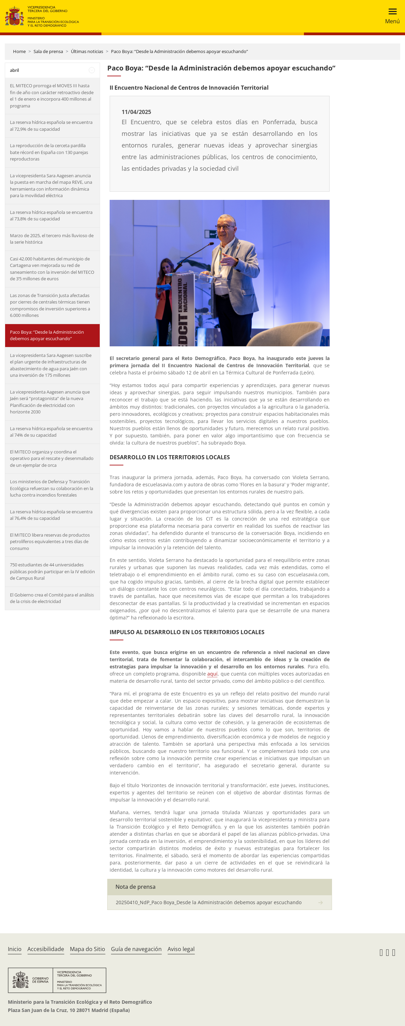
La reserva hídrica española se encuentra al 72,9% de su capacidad (51, 125)
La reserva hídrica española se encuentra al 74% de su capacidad (51, 431)
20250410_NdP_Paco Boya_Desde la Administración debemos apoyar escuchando (209, 902)
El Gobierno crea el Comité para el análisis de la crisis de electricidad (52, 598)
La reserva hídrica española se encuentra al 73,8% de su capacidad (51, 215)
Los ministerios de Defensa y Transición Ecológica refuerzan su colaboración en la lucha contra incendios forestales (51, 488)
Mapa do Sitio (87, 949)
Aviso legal (181, 949)
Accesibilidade (45, 949)
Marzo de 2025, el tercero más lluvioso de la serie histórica (52, 238)
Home (19, 51)
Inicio (15, 949)
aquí (212, 673)
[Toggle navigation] (390, 16)
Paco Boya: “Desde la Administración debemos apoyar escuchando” (179, 51)
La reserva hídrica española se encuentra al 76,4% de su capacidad (51, 515)
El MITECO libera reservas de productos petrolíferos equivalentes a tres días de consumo (50, 541)
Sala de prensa (48, 51)
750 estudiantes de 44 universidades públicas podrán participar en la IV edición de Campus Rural (52, 571)
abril (14, 70)
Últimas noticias (87, 51)
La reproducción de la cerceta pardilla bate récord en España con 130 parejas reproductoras (49, 152)
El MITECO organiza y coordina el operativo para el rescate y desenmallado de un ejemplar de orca (52, 458)
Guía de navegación (136, 949)
